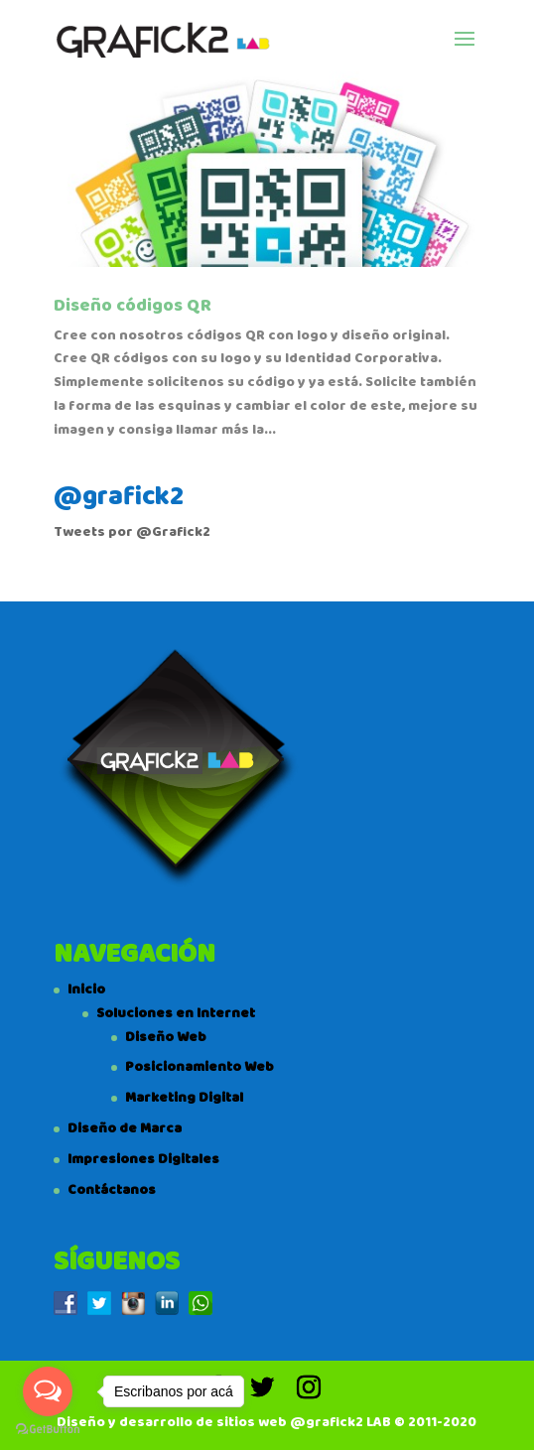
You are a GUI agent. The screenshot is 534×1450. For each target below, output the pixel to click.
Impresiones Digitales (143, 1159)
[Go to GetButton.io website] (47, 1429)
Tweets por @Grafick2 (132, 532)
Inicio (86, 989)
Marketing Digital (184, 1098)
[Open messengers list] (47, 1391)
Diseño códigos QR (132, 306)
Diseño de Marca (124, 1128)
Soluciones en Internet (175, 1013)
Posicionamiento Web (199, 1067)
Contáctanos (111, 1190)
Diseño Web (165, 1037)
